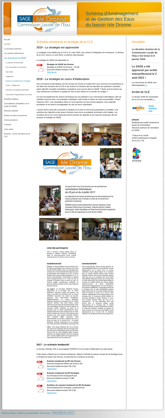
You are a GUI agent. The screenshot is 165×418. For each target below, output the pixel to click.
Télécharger (52, 72)
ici (146, 85)
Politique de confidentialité (28, 413)
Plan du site (44, 413)
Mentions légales (9, 413)
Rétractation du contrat (63, 413)
